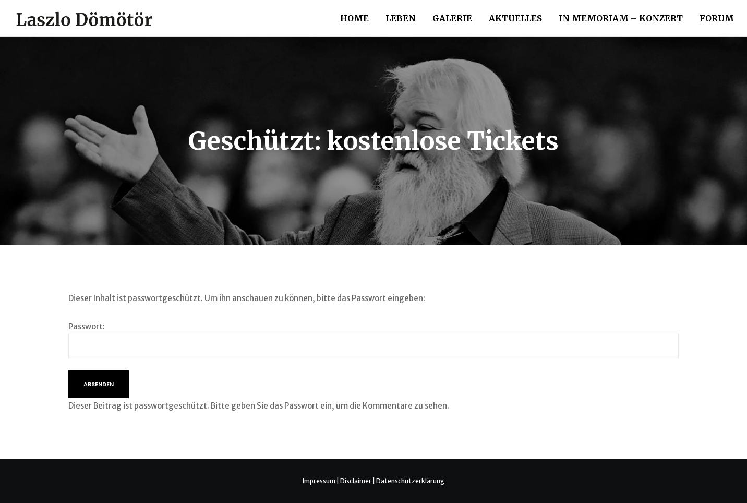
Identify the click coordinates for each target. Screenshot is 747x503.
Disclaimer (355, 481)
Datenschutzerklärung (410, 481)
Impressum (319, 481)
